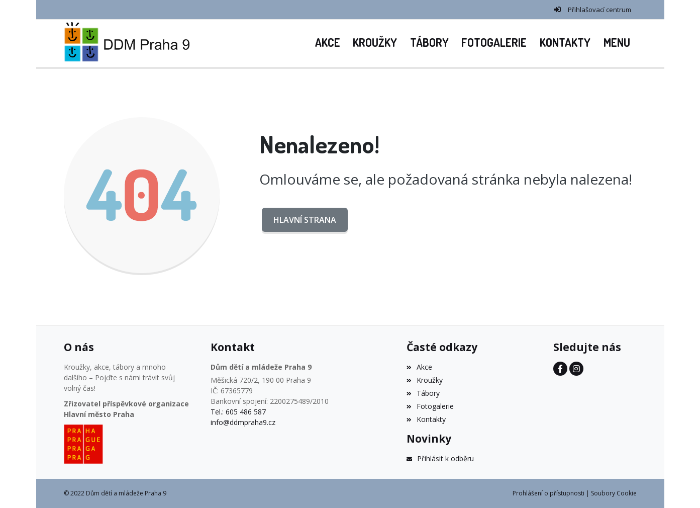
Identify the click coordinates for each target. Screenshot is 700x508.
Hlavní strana (304, 219)
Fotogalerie (430, 406)
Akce (419, 367)
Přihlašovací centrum (599, 9)
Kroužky (425, 380)
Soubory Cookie (614, 493)
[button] (617, 43)
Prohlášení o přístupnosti (548, 493)
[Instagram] (576, 369)
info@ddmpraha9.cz (243, 422)
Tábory (423, 393)
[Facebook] (560, 369)
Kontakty (426, 419)
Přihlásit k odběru (440, 458)
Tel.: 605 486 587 (238, 411)
